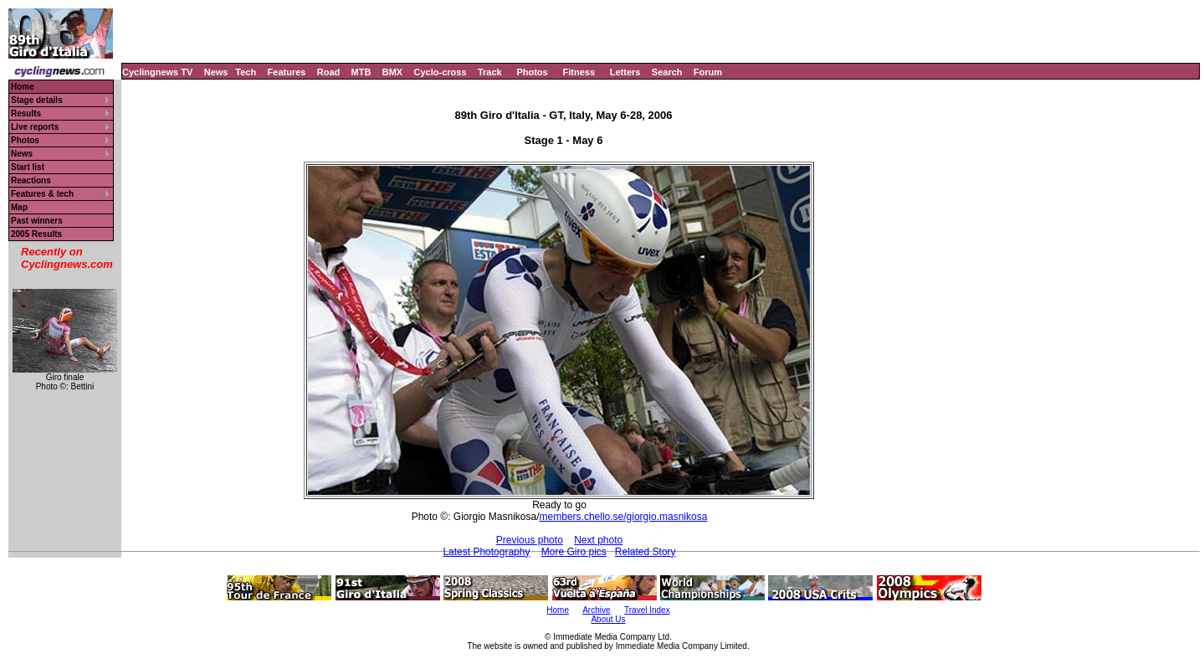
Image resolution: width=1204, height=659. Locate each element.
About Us (608, 619)
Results (26, 113)
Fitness (578, 72)
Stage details (37, 100)
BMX (392, 72)
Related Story (645, 552)
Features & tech (42, 193)
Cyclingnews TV (157, 72)
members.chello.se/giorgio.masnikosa (624, 517)
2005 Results (36, 234)
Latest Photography (486, 552)
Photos (531, 72)
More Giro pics (574, 552)
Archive (596, 610)
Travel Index (647, 610)
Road (329, 72)
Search (667, 72)
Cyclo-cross (440, 72)
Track (490, 72)
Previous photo (529, 540)
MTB (361, 72)
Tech (245, 72)
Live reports (35, 126)
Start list (27, 167)
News (216, 72)
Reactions (31, 180)
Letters (625, 72)
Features (287, 72)
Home (22, 86)
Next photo (598, 540)
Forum (708, 72)
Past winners (37, 220)
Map (19, 207)
